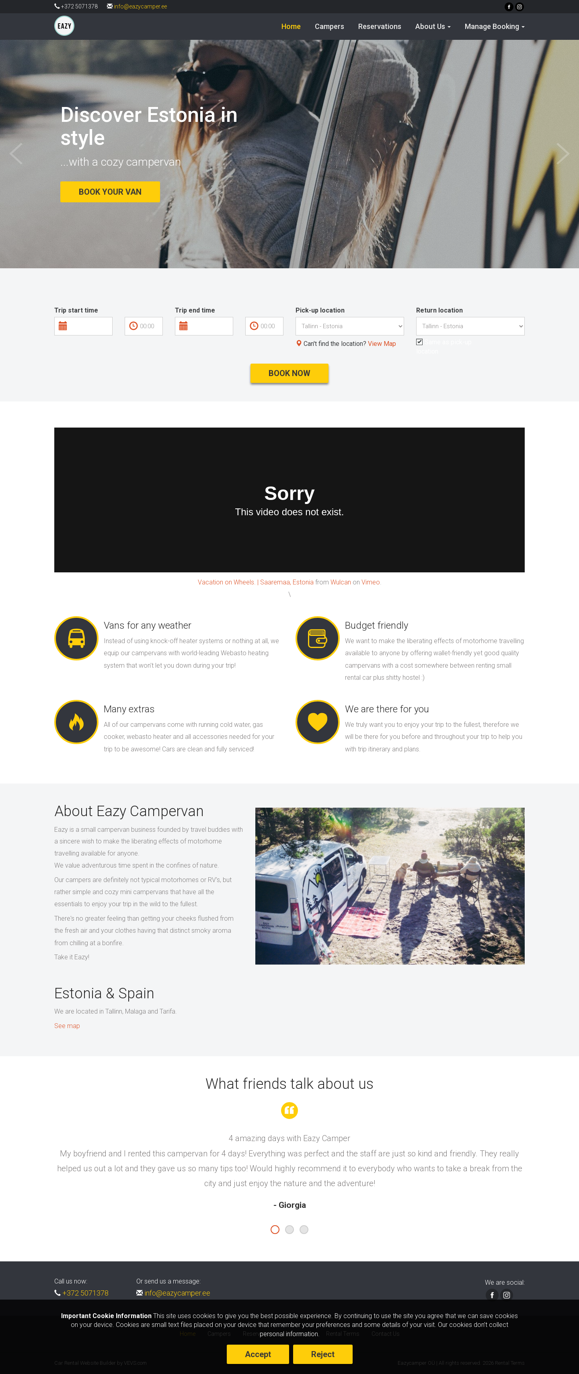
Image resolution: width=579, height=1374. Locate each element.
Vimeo (370, 582)
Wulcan (341, 582)
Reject (323, 1354)
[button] (433, 26)
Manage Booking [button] (495, 26)
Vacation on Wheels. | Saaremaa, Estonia (256, 582)
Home (291, 26)
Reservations (379, 26)
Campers (329, 26)
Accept (258, 1354)
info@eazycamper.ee (140, 6)
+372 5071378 (85, 1293)
